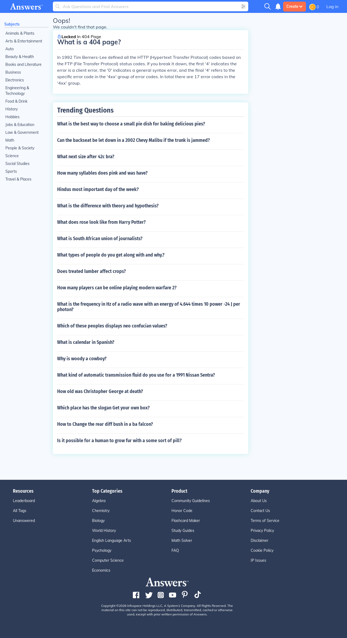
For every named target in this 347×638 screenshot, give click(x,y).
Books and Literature (23, 64)
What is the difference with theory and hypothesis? (108, 206)
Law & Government (22, 132)
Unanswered (24, 520)
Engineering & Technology (17, 90)
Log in (332, 6)
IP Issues (258, 560)
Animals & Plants (19, 33)
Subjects (12, 24)
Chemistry (100, 510)
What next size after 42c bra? (85, 157)
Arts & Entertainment (23, 41)
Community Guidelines (190, 500)
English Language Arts (111, 540)
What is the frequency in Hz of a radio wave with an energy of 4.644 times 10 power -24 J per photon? (148, 306)
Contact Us (260, 510)
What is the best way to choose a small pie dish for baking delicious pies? (131, 124)
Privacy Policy (262, 530)
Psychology (101, 550)
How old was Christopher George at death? (100, 391)
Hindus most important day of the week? (98, 189)
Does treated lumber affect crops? (91, 271)
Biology (98, 520)
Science (12, 155)
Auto (9, 48)
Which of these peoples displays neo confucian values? (112, 326)
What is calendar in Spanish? (85, 342)
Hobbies (12, 116)
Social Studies (17, 163)
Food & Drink (16, 101)
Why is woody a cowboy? (82, 359)
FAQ (175, 550)
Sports (11, 171)
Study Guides (182, 530)
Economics (101, 570)
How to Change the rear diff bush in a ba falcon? (105, 424)
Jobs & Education (19, 124)
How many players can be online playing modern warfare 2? (117, 288)
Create (294, 6)
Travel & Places (18, 179)
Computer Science (108, 560)
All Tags (19, 510)
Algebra (98, 500)
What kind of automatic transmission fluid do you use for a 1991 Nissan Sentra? (136, 375)
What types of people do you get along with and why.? (111, 255)
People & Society (19, 148)
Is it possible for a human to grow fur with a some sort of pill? (119, 441)
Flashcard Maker (185, 520)
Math (9, 140)
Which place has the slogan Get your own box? (103, 408)
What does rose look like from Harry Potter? (101, 222)
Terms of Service (265, 520)
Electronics (14, 80)
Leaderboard (24, 500)
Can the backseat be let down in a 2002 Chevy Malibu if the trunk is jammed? (133, 140)
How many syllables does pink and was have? (102, 173)
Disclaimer (259, 540)
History (11, 109)
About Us (259, 500)
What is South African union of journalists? (100, 238)
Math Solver (181, 540)
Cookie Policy (262, 550)
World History (104, 530)
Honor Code (181, 510)
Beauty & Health (19, 56)
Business (13, 72)
